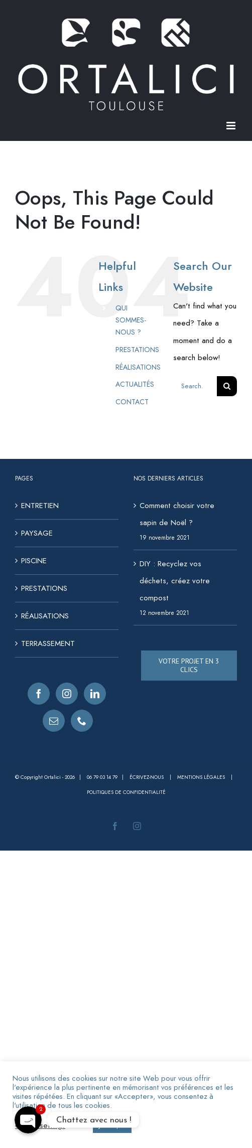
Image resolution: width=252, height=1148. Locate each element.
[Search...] (195, 386)
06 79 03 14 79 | (108, 777)
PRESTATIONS (137, 350)
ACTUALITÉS (134, 384)
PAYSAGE (37, 533)
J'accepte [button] (112, 1125)
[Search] (227, 386)
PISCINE (34, 560)
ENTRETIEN (40, 505)
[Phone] (82, 721)
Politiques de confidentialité (126, 792)
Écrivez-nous (147, 777)
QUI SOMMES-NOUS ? (130, 320)
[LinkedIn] (95, 694)
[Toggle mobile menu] (231, 125)
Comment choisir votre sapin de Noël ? (177, 514)
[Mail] (54, 721)
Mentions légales (201, 777)
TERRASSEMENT (48, 643)
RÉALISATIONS (138, 367)
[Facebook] (39, 694)
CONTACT (132, 402)
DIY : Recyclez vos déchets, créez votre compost (175, 580)
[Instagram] (67, 694)
